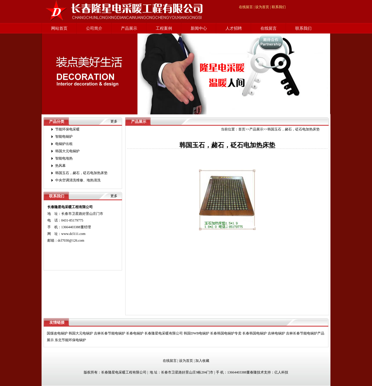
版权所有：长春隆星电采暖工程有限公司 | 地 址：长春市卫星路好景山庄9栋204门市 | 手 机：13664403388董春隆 (170, 372)
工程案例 (164, 28)
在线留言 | (246, 7)
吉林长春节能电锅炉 (109, 333)
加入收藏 (202, 361)
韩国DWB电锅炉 (196, 333)
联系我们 (279, 7)
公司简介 (94, 28)
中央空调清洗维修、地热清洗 (78, 180)
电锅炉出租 (64, 144)
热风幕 (60, 166)
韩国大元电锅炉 (67, 151)
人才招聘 (234, 28)
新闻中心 (199, 28)
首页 (241, 129)
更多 (113, 121)
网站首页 (59, 28)
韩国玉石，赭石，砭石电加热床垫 (81, 173)
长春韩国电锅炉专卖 (226, 333)
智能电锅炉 (64, 136)
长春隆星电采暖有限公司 (163, 333)
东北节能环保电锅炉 (70, 340)
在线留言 (268, 28)
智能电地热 (64, 158)
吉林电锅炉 (276, 333)
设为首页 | (263, 7)
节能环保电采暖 (67, 129)
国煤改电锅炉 (57, 333)
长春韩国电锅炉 (254, 333)
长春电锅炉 (135, 333)
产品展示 (129, 28)
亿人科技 (281, 372)
